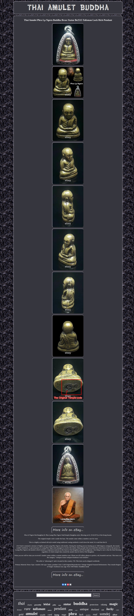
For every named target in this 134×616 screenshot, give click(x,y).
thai (21, 603)
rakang (104, 604)
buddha (80, 603)
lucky (110, 609)
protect (49, 610)
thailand (95, 609)
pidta (54, 605)
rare (27, 609)
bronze (19, 610)
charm (29, 605)
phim (71, 610)
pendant (60, 608)
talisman (39, 609)
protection (94, 604)
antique (84, 609)
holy (60, 605)
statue (67, 604)
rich (102, 610)
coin (76, 610)
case (117, 610)
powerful (37, 605)
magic (113, 604)
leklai (47, 604)
